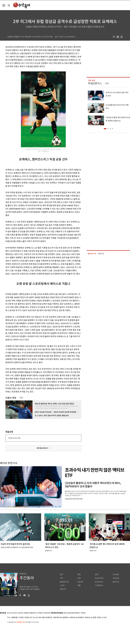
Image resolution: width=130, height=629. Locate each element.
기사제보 (115, 575)
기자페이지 (99, 585)
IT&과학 (80, 582)
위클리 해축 (10, 397)
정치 (61, 575)
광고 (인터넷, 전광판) (21, 613)
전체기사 (63, 589)
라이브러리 (99, 582)
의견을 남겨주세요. (14, 438)
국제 (79, 578)
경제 (79, 575)
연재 (96, 575)
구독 (21, 398)
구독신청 (115, 578)
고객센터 (40, 613)
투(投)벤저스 (95, 83)
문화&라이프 (64, 582)
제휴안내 (33, 613)
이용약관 (47, 613)
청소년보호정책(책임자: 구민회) (74, 613)
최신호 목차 (99, 578)
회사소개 (10, 613)
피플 (79, 585)
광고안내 (115, 582)
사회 (61, 578)
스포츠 (62, 585)
